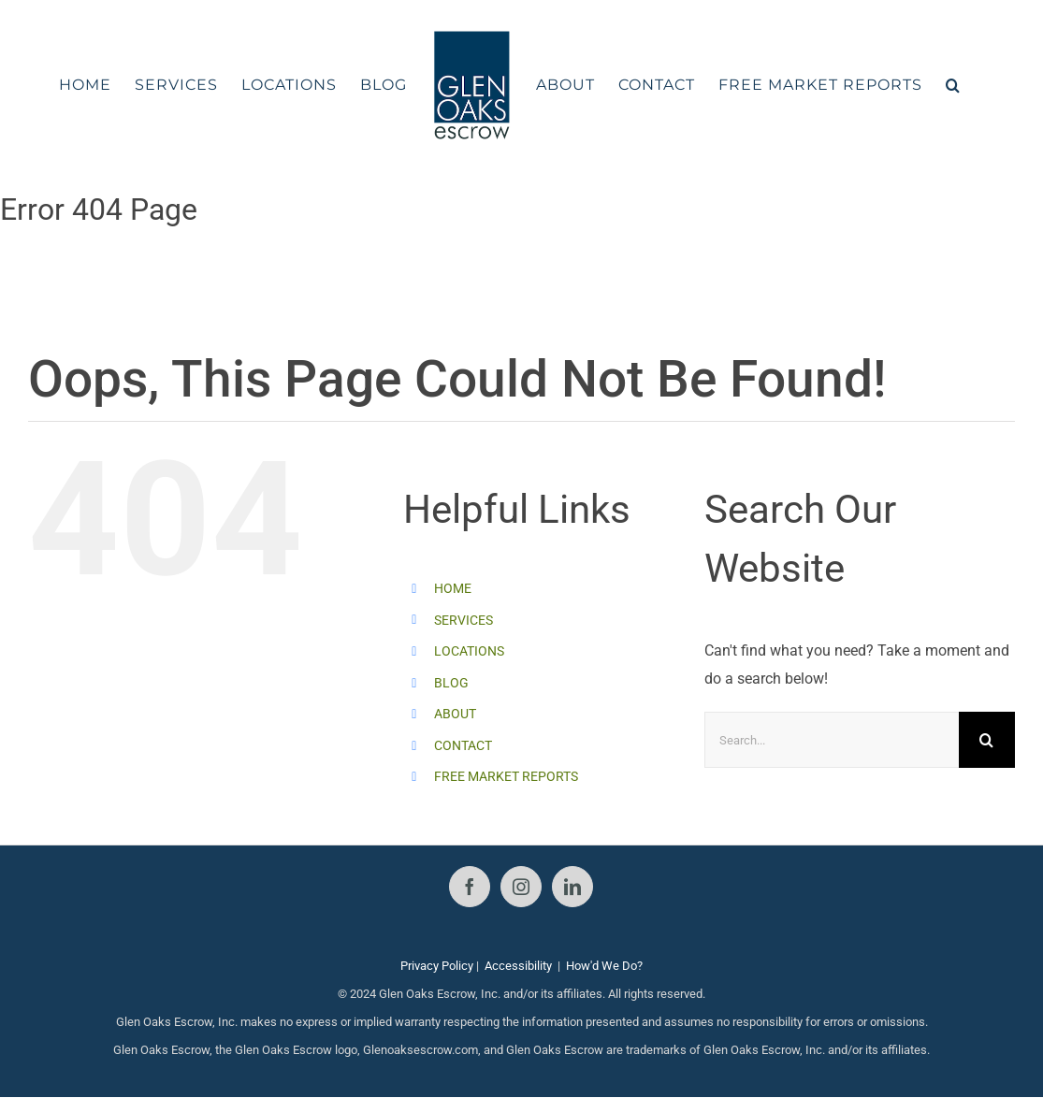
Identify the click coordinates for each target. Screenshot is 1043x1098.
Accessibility (518, 966)
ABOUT (455, 713)
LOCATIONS (469, 650)
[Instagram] (521, 886)
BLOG (451, 682)
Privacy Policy (436, 966)
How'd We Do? (604, 966)
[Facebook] (469, 886)
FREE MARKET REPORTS (506, 776)
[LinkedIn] (572, 886)
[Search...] (831, 740)
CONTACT (463, 745)
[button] (953, 85)
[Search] (987, 740)
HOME (452, 588)
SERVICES (463, 620)
